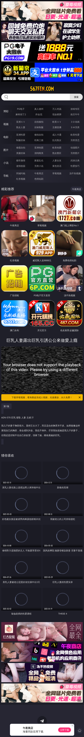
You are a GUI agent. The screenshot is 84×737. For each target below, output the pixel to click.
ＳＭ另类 (75, 127)
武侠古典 (75, 160)
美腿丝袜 (20, 153)
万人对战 (56, 108)
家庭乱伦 (38, 160)
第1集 (6, 406)
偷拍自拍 (38, 134)
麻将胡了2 (21, 114)
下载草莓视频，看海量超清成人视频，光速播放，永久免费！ (46, 397)
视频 (6, 124)
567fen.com (42, 89)
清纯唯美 (38, 153)
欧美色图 (56, 147)
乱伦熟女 (56, 140)
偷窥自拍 (20, 147)
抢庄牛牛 (75, 114)
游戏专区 (75, 108)
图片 (6, 150)
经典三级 (38, 140)
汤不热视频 (75, 173)
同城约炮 (20, 173)
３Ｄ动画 (75, 121)
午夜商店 (38, 173)
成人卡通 (56, 134)
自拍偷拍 (38, 121)
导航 (6, 175)
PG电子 (21, 108)
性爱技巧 (75, 165)
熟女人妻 (20, 127)
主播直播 (56, 127)
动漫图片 (75, 147)
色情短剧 (38, 178)
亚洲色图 (38, 147)
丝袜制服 (38, 127)
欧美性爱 (75, 134)
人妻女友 (56, 160)
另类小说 (38, 165)
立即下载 (64, 729)
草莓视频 (56, 173)
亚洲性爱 (20, 134)
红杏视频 (20, 178)
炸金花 (38, 114)
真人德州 (38, 108)
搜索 (76, 96)
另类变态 (75, 140)
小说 (6, 163)
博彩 (6, 111)
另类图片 (75, 153)
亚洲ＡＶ (20, 121)
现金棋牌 (56, 114)
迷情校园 (20, 165)
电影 (6, 137)
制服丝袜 (20, 140)
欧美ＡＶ (56, 121)
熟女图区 (56, 153)
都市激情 (20, 160)
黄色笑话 (56, 165)
